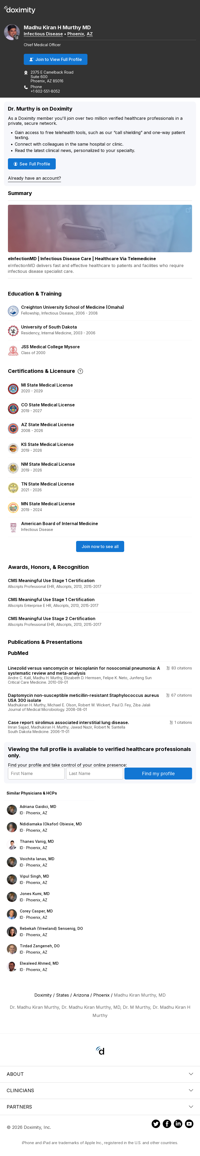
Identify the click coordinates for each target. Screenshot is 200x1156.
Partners (100, 1107)
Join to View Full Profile (55, 59)
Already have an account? (34, 178)
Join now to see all (100, 546)
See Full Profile (34, 163)
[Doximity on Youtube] (189, 1124)
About (100, 1074)
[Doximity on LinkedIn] (178, 1124)
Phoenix (75, 33)
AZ (90, 33)
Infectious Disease (43, 33)
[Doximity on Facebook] (167, 1124)
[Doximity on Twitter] (156, 1124)
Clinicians (100, 1090)
